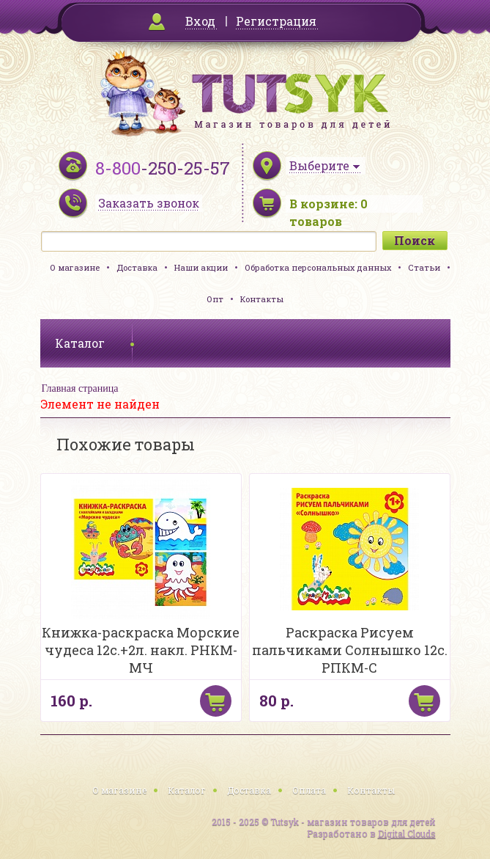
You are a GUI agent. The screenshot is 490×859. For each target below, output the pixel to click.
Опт (215, 298)
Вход (200, 21)
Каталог (187, 790)
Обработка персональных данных (318, 267)
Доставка (136, 267)
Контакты (261, 298)
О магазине (75, 267)
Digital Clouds (407, 833)
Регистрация (276, 21)
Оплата (309, 790)
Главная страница (80, 388)
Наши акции (201, 267)
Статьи (424, 267)
